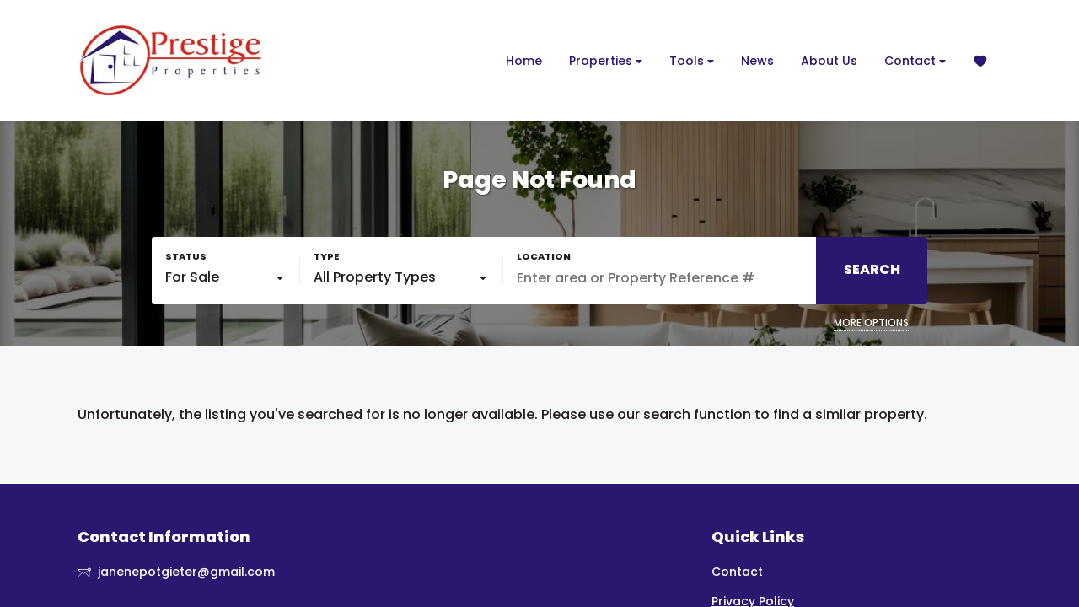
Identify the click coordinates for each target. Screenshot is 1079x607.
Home (524, 60)
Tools (691, 61)
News (757, 60)
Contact (915, 61)
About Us (829, 60)
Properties (605, 61)
